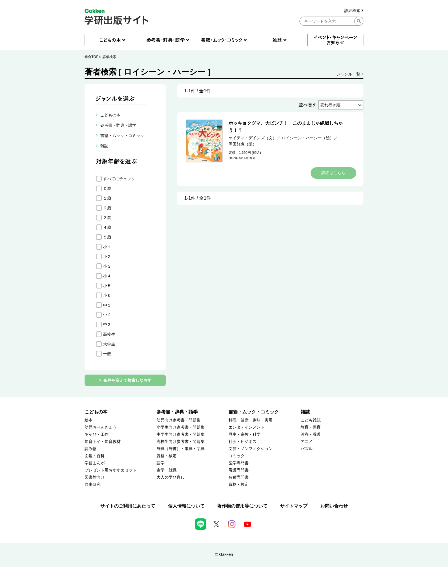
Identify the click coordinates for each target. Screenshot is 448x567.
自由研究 (93, 484)
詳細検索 (353, 11)
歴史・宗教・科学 (245, 434)
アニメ (307, 441)
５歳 (107, 237)
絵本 (89, 420)
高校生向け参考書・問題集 (181, 441)
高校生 (109, 334)
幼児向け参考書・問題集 (179, 420)
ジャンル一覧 (349, 74)
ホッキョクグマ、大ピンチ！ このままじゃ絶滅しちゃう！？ (286, 127)
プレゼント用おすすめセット (111, 470)
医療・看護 (311, 434)
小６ (107, 295)
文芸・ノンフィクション (251, 449)
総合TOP (91, 57)
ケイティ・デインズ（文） (253, 138)
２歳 (107, 208)
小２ (107, 256)
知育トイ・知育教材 (103, 441)
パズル (307, 449)
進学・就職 (167, 470)
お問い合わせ (334, 506)
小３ (107, 266)
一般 (107, 353)
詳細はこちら (333, 172)
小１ (107, 246)
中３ (107, 324)
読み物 (91, 449)
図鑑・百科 (95, 456)
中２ (107, 315)
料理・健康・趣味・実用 (251, 420)
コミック (237, 456)
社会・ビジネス (243, 441)
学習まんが (95, 463)
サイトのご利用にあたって (127, 506)
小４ (107, 276)
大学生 (109, 344)
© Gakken (224, 554)
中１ (107, 305)
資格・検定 (167, 456)
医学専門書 (239, 463)
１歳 (107, 198)
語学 (161, 463)
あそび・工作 (97, 434)
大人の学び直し (171, 477)
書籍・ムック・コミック (254, 411)
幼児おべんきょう (101, 427)
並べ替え (308, 104)
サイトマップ (293, 506)
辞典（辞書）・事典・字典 (181, 449)
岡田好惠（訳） (243, 144)
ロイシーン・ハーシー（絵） (308, 138)
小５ (107, 285)
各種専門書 (239, 477)
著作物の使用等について (242, 506)
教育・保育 (311, 427)
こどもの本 (96, 411)
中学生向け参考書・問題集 (181, 434)
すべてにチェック (119, 178)
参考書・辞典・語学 (177, 411)
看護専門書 (239, 470)
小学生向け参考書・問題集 (181, 427)
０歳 (107, 188)
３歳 (107, 217)
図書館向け (95, 477)
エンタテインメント (247, 427)
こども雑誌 (311, 420)
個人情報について (186, 506)
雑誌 (305, 411)
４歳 (107, 227)
